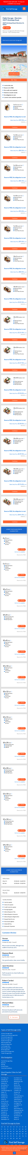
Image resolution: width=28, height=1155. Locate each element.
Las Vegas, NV (17, 1103)
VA (5, 1138)
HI (7, 1129)
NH (11, 1133)
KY (25, 1129)
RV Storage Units (5, 1049)
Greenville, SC (4, 1081)
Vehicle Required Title (9, 912)
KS (22, 1129)
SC (16, 1136)
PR (10, 1136)
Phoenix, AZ (4, 1114)
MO (20, 1131)
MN (17, 1131)
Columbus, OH (17, 1090)
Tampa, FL (16, 1117)
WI (13, 1138)
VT (8, 1138)
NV (20, 1133)
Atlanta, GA (4, 1083)
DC (23, 1126)
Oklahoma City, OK (18, 1110)
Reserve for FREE (9, 88)
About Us (3, 1062)
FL (1, 1129)
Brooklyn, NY (4, 1087)
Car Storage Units (5, 1046)
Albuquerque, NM (18, 1081)
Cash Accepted (8, 902)
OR (5, 1136)
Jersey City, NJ (4, 1101)
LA (1, 1131)
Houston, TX (4, 1097)
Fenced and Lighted (9, 921)
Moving (3, 1064)
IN (19, 1129)
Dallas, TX (3, 1092)
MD (8, 1131)
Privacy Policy (4, 1066)
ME (11, 1131)
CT (20, 1126)
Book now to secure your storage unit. (12, 40)
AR (8, 1126)
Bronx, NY (16, 1119)
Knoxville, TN (4, 1103)
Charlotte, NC (17, 1087)
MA (5, 1131)
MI (13, 1131)
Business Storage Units (7, 1039)
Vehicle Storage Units (6, 1044)
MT (26, 1131)
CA (14, 1126)
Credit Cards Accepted (10, 907)
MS (23, 1131)
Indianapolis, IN (18, 1097)
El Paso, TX (17, 1094)
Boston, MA (17, 1085)
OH (26, 1133)
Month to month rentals (10, 92)
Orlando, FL (4, 1112)
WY (20, 1138)
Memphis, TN (4, 1106)
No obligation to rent (10, 95)
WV (17, 1138)
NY (22, 1133)
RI (13, 1136)
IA (10, 1129)
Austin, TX (16, 1083)
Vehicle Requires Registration (11, 916)
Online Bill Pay (8, 924)
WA (11, 1138)
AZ (10, 1126)
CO (17, 1126)
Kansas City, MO (18, 1101)
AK (2, 1126)
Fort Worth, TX (18, 1078)
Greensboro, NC (18, 1079)
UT (2, 1138)
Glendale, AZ (4, 1079)
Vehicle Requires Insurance (11, 914)
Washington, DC (5, 1119)
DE (25, 1126)
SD (19, 1136)
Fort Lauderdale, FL (19, 1096)
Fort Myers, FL (4, 1078)
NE (7, 1133)
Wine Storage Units (6, 1042)
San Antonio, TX (18, 1115)
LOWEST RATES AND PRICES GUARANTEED (14, 530)
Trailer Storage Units (6, 1053)
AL (4, 1126)
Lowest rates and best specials (12, 97)
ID (13, 1129)
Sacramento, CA (5, 1115)
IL (16, 1129)
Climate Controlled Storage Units (9, 1035)
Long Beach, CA (5, 1105)
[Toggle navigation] (24, 8)
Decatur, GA (17, 1092)
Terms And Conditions (6, 1068)
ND (5, 1133)
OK (2, 1136)
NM (17, 1133)
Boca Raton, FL (5, 1085)
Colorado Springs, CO (6, 1090)
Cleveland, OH (17, 1088)
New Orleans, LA (18, 1108)
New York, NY (4, 1110)
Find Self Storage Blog (6, 1061)
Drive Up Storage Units (7, 1037)
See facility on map (14, 73)
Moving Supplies (8, 909)
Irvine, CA (3, 1099)
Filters (14, 80)
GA (5, 1129)
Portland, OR (17, 1114)
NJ (13, 1133)
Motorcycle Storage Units (7, 1051)
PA (7, 1136)
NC (2, 1133)
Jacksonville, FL (18, 1099)
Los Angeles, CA (18, 1105)
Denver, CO (4, 1094)
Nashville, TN (4, 1108)
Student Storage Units (6, 1040)
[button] (3, 54)
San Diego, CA (4, 1117)
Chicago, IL (4, 1088)
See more (14, 1017)
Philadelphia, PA (18, 1112)
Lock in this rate (8, 85)
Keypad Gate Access (9, 919)
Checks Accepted (8, 904)
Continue (14, 127)
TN (23, 1136)
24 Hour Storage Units (6, 1033)
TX (25, 1136)
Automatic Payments (9, 926)
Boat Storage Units (6, 1048)
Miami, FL (16, 1106)
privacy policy (23, 1150)
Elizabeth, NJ (4, 1096)
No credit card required (10, 90)
